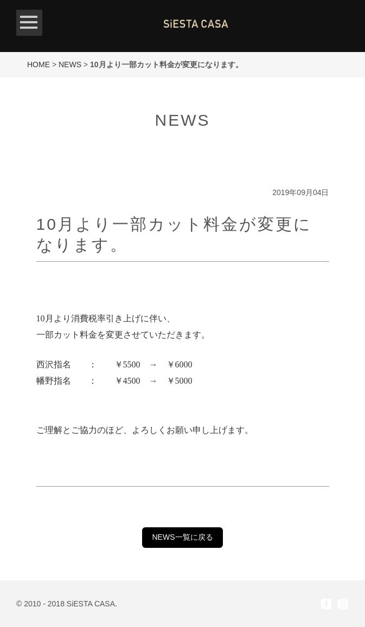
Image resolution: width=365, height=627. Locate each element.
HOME (38, 64)
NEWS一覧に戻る (182, 537)
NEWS (70, 64)
